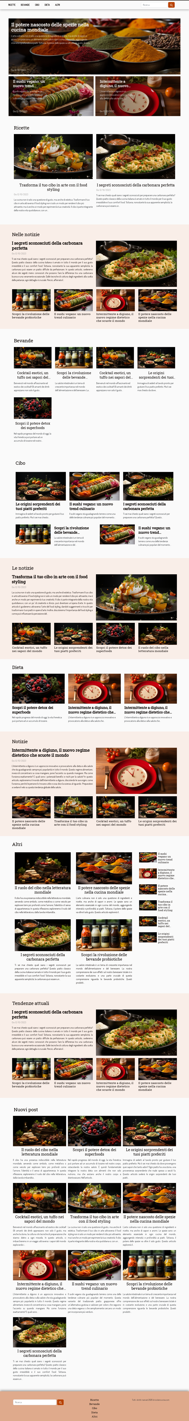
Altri (57, 4)
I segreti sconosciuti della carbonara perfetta (136, 185)
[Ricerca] (154, 5)
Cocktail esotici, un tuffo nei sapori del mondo (32, 377)
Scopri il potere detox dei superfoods (32, 425)
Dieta (47, 4)
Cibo (37, 4)
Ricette (12, 4)
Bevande (25, 4)
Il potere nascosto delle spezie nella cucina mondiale (50, 27)
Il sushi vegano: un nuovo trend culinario (29, 86)
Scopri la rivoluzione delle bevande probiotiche (30, 315)
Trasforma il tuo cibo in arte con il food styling (53, 187)
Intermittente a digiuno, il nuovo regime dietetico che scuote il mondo (116, 88)
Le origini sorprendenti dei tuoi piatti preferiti (156, 377)
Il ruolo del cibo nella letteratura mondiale (153, 649)
